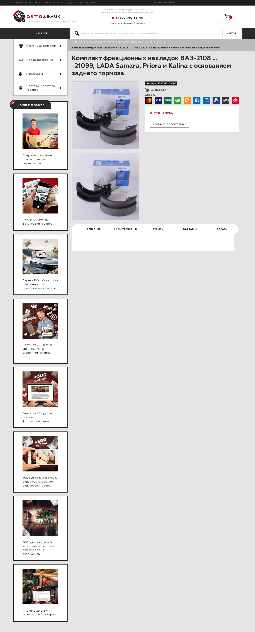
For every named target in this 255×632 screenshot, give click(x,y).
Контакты (90, 2)
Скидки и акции (74, 2)
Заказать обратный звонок (127, 23)
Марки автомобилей (40, 60)
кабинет (167, 2)
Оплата (46, 2)
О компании (20, 2)
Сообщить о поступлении (169, 124)
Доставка (34, 2)
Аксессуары (34, 74)
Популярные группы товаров (40, 88)
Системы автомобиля (41, 46)
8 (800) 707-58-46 (129, 17)
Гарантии (57, 2)
